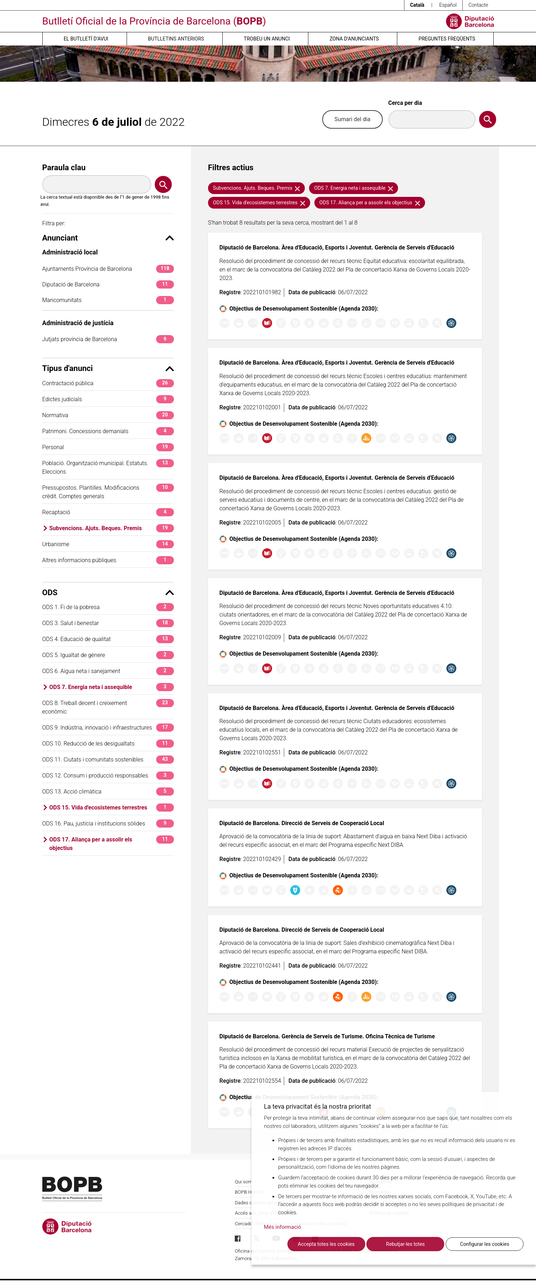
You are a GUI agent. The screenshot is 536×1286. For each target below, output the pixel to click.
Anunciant (108, 237)
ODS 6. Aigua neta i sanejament (108, 671)
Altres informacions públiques (108, 560)
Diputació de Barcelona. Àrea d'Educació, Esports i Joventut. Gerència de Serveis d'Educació (336, 247)
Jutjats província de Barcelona (108, 339)
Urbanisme (108, 544)
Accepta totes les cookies (326, 1244)
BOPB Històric (250, 1192)
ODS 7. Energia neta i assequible (111, 687)
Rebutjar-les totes (405, 1244)
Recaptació (108, 512)
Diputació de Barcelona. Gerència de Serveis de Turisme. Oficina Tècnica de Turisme (327, 1036)
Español (448, 5)
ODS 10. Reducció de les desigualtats (108, 743)
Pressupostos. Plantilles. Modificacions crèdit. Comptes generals (108, 492)
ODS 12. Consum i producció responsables (108, 775)
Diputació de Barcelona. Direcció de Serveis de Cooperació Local (301, 823)
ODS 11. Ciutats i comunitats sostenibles (108, 759)
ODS (108, 592)
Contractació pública (108, 383)
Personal (108, 447)
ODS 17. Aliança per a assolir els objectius (111, 843)
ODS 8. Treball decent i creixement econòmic (108, 707)
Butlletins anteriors (176, 39)
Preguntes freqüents (447, 39)
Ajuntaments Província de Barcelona (108, 269)
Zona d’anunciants (354, 39)
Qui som (244, 1181)
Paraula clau (64, 167)
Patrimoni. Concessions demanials (108, 431)
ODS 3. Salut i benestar (108, 623)
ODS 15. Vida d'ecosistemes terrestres (111, 807)
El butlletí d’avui (86, 39)
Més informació (282, 1227)
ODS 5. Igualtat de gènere (108, 655)
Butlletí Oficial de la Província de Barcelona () (154, 21)
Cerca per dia (405, 102)
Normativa (108, 415)
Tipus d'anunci (108, 368)
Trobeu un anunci (267, 39)
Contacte (478, 5)
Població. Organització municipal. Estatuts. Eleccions (108, 467)
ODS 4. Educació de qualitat (108, 639)
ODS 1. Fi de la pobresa (108, 607)
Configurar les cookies (484, 1244)
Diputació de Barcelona (108, 284)
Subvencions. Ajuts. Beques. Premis (111, 528)
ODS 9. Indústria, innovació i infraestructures (108, 727)
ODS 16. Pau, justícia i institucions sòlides (108, 823)
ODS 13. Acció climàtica (108, 791)
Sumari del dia (352, 119)
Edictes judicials (108, 399)
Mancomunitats (108, 300)
